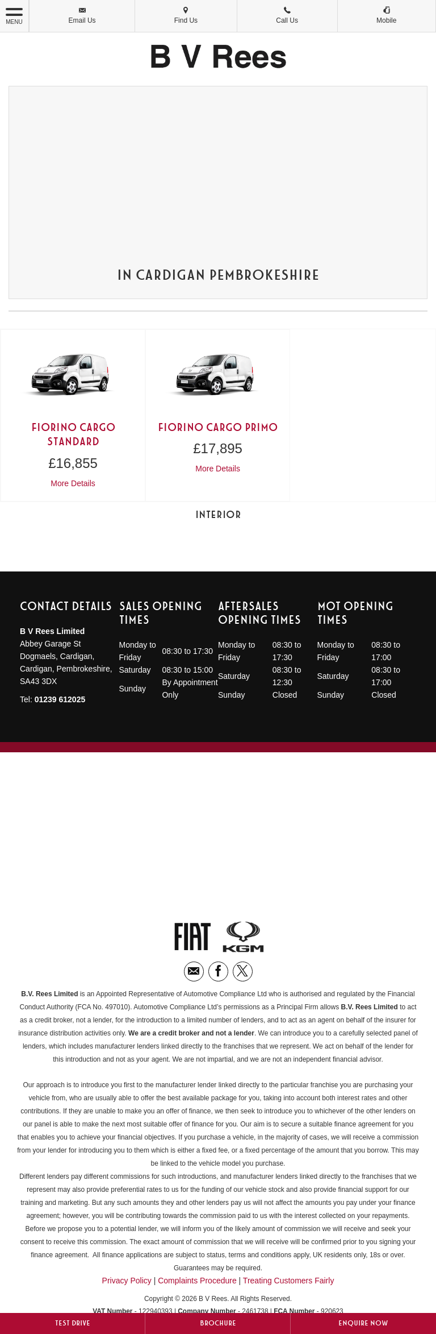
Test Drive (72, 1323)
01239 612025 (60, 699)
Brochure (218, 1323)
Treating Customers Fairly (288, 1280)
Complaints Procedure (197, 1280)
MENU (14, 15)
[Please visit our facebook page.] (218, 971)
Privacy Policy (127, 1280)
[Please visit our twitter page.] (243, 971)
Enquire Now (363, 1323)
